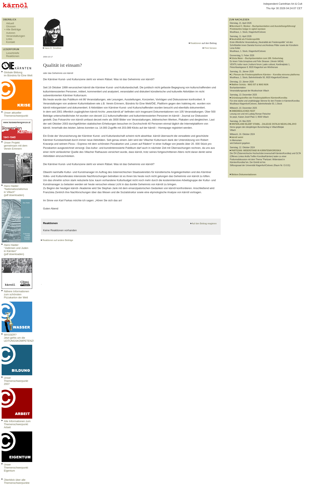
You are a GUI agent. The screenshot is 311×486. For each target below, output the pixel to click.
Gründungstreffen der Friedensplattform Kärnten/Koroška (259, 98)
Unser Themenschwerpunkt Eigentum (16, 467)
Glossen (11, 26)
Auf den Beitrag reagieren (204, 223)
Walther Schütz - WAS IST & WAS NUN (249, 84)
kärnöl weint (237, 137)
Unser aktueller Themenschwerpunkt (16, 114)
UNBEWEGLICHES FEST (243, 111)
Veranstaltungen (15, 35)
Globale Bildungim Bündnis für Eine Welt (18, 74)
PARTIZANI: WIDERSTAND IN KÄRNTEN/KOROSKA (256, 150)
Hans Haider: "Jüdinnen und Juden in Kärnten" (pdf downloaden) (16, 249)
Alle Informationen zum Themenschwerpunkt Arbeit (17, 424)
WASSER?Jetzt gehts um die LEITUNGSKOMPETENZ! (19, 337)
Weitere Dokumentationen (243, 174)
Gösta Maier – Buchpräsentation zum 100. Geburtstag (257, 58)
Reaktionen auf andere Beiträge (57, 240)
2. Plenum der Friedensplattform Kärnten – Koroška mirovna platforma (265, 74)
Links (9, 38)
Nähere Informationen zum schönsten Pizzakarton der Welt (16, 294)
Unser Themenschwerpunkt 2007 (16, 380)
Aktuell (10, 23)
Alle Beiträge (13, 29)
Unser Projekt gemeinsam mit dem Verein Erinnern (15, 145)
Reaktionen (12, 56)
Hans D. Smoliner (53, 48)
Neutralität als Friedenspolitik (245, 39)
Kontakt (10, 42)
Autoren (10, 32)
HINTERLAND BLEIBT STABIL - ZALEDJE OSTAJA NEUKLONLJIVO (264, 124)
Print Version (210, 48)
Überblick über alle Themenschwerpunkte (17, 481)
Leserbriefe (12, 53)
